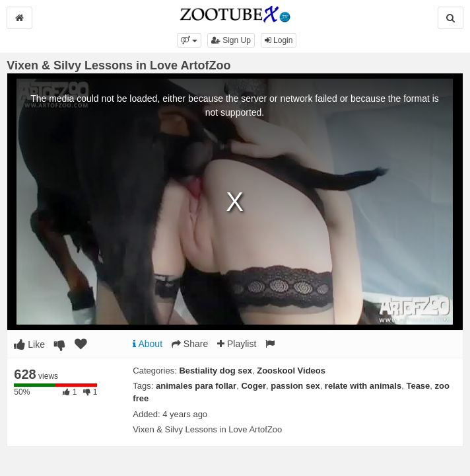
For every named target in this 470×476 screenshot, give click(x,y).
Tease (418, 386)
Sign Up (231, 40)
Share (190, 343)
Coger (253, 386)
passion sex (295, 386)
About (147, 343)
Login (279, 40)
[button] (189, 40)
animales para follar (196, 386)
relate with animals (363, 386)
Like (29, 344)
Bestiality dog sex (215, 371)
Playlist (236, 343)
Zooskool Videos (291, 371)
